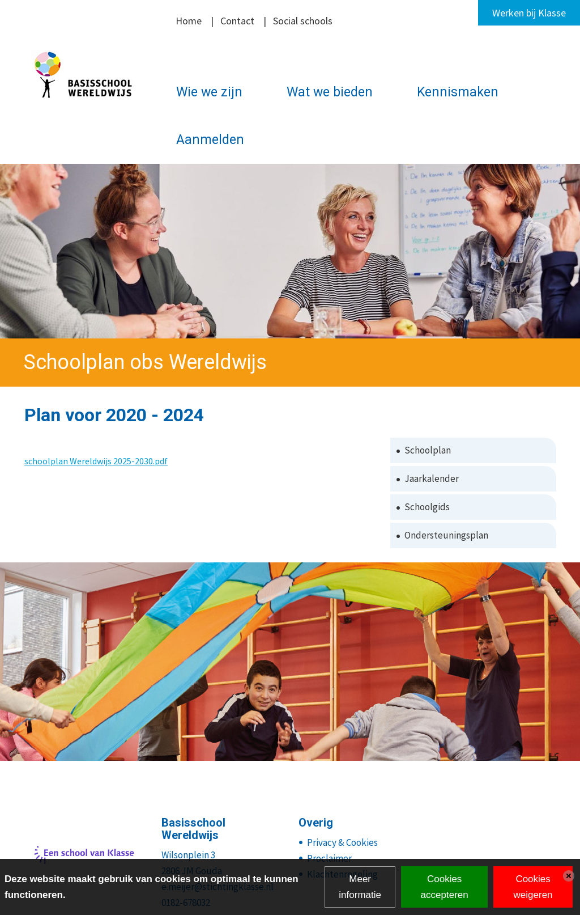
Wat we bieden (330, 92)
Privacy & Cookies (342, 842)
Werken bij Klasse (529, 12)
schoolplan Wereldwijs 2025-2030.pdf (96, 461)
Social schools (302, 20)
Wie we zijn (209, 92)
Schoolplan (427, 450)
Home (189, 20)
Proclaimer (329, 858)
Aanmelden (210, 139)
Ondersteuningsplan (446, 535)
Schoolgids (427, 507)
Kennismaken (457, 92)
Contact (237, 20)
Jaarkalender (431, 478)
